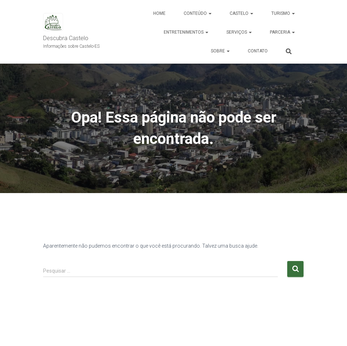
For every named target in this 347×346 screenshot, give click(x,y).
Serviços (239, 32)
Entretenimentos (186, 32)
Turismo (283, 13)
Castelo (241, 13)
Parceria (282, 32)
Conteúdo (198, 13)
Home (159, 13)
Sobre (220, 51)
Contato (258, 51)
